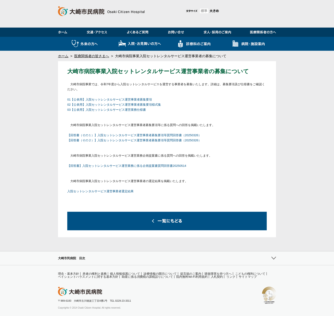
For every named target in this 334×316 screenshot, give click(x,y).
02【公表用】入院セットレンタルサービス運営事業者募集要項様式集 (114, 104)
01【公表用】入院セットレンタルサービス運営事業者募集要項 (109, 99)
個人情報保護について (125, 273)
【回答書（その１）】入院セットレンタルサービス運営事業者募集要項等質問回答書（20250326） (134, 135)
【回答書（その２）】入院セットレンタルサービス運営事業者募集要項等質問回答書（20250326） (134, 140)
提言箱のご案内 (190, 273)
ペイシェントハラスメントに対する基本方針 (88, 276)
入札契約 (217, 276)
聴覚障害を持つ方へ (218, 273)
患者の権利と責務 (95, 273)
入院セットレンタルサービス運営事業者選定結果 (100, 191)
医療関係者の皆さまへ (91, 56)
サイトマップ (248, 276)
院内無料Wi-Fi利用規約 (191, 276)
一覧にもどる (167, 221)
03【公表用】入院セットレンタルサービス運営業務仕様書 (106, 109)
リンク (230, 276)
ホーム (63, 56)
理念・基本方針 (68, 273)
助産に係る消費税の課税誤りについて (147, 276)
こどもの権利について (250, 273)
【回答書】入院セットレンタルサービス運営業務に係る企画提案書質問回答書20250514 (126, 165)
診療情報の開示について (160, 273)
